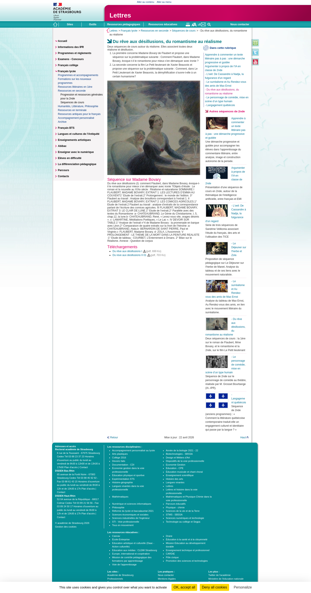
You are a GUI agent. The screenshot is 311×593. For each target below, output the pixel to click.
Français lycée (129, 30)
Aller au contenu (145, 2)
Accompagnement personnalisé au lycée (133, 450)
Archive (62, 121)
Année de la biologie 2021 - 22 (182, 450)
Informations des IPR (71, 47)
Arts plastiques (120, 454)
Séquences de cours (183, 30)
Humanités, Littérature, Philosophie (78, 106)
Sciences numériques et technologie (185, 518)
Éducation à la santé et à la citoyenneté (186, 539)
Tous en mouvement (122, 525)
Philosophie (118, 507)
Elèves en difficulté (69, 158)
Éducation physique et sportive (128, 475)
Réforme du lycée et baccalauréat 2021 (133, 511)
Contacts (63, 176)
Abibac (62, 146)
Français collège (68, 65)
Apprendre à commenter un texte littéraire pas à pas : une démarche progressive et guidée (225, 58)
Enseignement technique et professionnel (187, 550)
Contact (83, 467)
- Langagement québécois (220, 105)
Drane (169, 536)
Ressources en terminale (72, 110)
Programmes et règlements (74, 53)
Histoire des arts (174, 479)
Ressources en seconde (155, 30)
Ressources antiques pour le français (79, 114)
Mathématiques (120, 496)
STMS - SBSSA (174, 514)
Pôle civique (172, 557)
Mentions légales (167, 578)
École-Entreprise (121, 539)
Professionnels (115, 578)
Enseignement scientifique (180, 475)
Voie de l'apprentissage (124, 564)
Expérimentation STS (123, 479)
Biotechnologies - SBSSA (179, 454)
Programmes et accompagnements (78, 75)
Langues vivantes (175, 482)
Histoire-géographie (122, 482)
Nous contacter (239, 24)
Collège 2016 (119, 457)
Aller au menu (164, 2)
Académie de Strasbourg (120, 575)
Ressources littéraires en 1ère (75, 86)
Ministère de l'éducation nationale (226, 578)
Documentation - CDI (123, 464)
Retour (114, 437)
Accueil (62, 41)
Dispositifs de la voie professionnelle (185, 461)
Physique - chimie (175, 507)
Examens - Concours (71, 59)
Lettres (120, 15)
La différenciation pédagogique (77, 164)
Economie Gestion (175, 464)
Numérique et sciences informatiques (131, 503)
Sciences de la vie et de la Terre (183, 511)
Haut (243, 437)
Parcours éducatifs (176, 503)
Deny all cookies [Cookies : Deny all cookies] (214, 587)
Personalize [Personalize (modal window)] (243, 587)
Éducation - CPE (174, 468)
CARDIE (170, 553)
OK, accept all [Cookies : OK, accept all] (184, 587)
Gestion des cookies (65, 526)
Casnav (116, 536)
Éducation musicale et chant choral (184, 472)
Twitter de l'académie (219, 575)
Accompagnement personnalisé (76, 117)
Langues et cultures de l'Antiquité (78, 133)
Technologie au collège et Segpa (183, 521)
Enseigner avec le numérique (76, 152)
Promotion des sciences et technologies (187, 561)
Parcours (63, 170)
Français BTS (66, 127)
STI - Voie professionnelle (125, 521)
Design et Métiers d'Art (178, 457)
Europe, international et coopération (131, 553)
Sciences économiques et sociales (130, 514)
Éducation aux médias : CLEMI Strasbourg (134, 550)
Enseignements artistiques (74, 139)
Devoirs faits (118, 461)
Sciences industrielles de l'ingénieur (131, 518)
